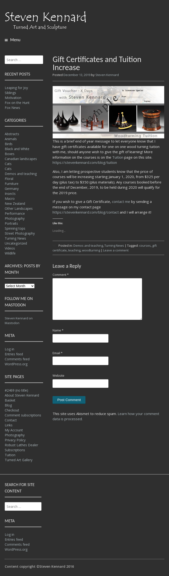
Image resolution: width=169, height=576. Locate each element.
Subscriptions (15, 450)
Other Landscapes (19, 208)
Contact (11, 420)
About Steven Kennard (22, 395)
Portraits (11, 223)
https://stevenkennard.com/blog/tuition (85, 162)
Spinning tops (15, 228)
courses (145, 245)
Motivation (13, 97)
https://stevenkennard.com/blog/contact (86, 212)
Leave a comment (116, 250)
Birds (9, 144)
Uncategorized (16, 243)
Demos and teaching (88, 245)
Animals (11, 139)
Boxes (9, 154)
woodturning (91, 250)
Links (9, 425)
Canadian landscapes (21, 158)
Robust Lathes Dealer (21, 445)
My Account (14, 430)
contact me (121, 201)
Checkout (12, 410)
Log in (9, 349)
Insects (10, 193)
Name (58, 330)
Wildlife (10, 253)
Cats (8, 163)
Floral (9, 178)
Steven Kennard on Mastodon (19, 320)
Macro (10, 198)
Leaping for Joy (16, 87)
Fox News (12, 107)
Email (57, 353)
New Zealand (15, 203)
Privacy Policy (15, 440)
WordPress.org (16, 364)
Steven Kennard (107, 75)
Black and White (17, 149)
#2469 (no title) (16, 390)
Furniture (11, 183)
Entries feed (14, 354)
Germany (12, 188)
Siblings (10, 92)
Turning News (114, 245)
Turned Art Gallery (18, 460)
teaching (74, 250)
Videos (10, 248)
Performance (15, 213)
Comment (61, 274)
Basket (10, 400)
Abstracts (12, 134)
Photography (15, 218)
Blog (8, 405)
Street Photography (20, 233)
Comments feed (17, 359)
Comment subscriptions (23, 415)
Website (58, 375)
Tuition (117, 157)
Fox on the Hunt (17, 102)
